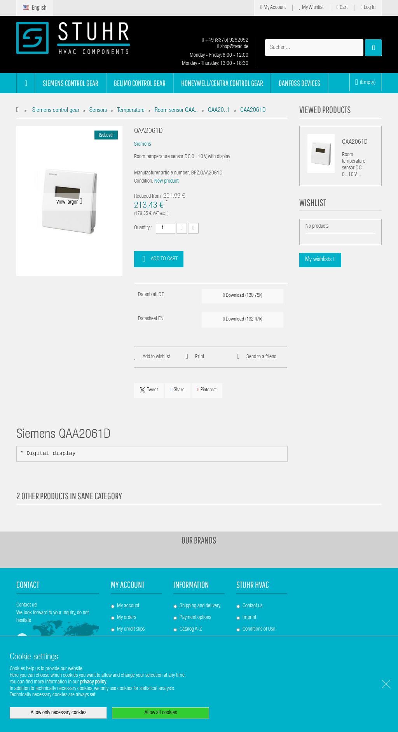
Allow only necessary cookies (58, 713)
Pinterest (206, 390)
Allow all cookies (161, 713)
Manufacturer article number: (162, 173)
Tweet (149, 390)
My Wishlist (311, 7)
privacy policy (93, 682)
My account (128, 584)
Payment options (195, 617)
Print (199, 357)
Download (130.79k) (243, 295)
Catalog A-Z (191, 629)
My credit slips (131, 629)
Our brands (199, 540)
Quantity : (143, 228)
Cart (342, 7)
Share (178, 390)
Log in (368, 7)
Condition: (143, 181)
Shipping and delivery (200, 606)
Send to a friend (261, 357)
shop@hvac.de (232, 47)
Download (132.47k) (243, 319)
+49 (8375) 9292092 (225, 40)
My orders (126, 617)
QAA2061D (355, 142)
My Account (273, 7)
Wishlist (312, 202)
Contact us (252, 606)
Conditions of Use (259, 629)
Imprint (249, 617)
